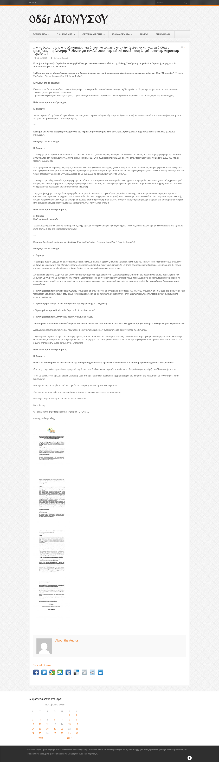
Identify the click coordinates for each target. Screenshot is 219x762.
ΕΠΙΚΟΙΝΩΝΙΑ (163, 34)
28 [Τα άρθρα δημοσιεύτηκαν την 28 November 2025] (62, 733)
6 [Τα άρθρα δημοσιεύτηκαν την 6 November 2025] (54, 720)
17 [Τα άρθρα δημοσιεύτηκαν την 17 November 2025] (33, 729)
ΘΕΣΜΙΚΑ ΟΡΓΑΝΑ (93, 34)
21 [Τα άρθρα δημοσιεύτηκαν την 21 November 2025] (62, 729)
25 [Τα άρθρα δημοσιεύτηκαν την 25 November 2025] (40, 733)
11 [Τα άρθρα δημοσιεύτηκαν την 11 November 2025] (40, 724)
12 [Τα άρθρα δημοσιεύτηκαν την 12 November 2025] (47, 724)
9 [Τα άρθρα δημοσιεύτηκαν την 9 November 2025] (76, 720)
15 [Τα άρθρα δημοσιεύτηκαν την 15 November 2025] (69, 724)
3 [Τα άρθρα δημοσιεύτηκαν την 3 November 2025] (32, 720)
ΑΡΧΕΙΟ (144, 34)
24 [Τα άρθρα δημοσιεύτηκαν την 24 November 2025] (33, 733)
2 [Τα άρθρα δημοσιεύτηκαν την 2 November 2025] (76, 715)
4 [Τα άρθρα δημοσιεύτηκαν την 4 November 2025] (40, 720)
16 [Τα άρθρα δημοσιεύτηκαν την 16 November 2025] (77, 724)
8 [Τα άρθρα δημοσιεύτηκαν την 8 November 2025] (69, 720)
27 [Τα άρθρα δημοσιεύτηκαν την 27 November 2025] (55, 733)
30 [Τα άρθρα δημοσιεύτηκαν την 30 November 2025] (77, 733)
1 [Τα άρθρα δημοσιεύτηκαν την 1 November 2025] (69, 715)
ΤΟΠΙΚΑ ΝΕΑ (41, 34)
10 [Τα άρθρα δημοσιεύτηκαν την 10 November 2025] (33, 724)
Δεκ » (69, 738)
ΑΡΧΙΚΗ (32, 2)
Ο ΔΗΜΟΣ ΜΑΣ (66, 34)
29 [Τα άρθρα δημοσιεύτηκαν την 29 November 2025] (69, 733)
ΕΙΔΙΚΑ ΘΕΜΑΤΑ (122, 34)
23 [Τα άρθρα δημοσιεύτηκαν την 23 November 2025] (77, 729)
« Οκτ (40, 738)
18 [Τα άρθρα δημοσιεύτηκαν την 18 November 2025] (40, 729)
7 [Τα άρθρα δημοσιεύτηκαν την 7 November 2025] (62, 720)
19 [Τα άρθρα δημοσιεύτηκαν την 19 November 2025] (47, 729)
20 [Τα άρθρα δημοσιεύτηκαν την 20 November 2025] (55, 729)
